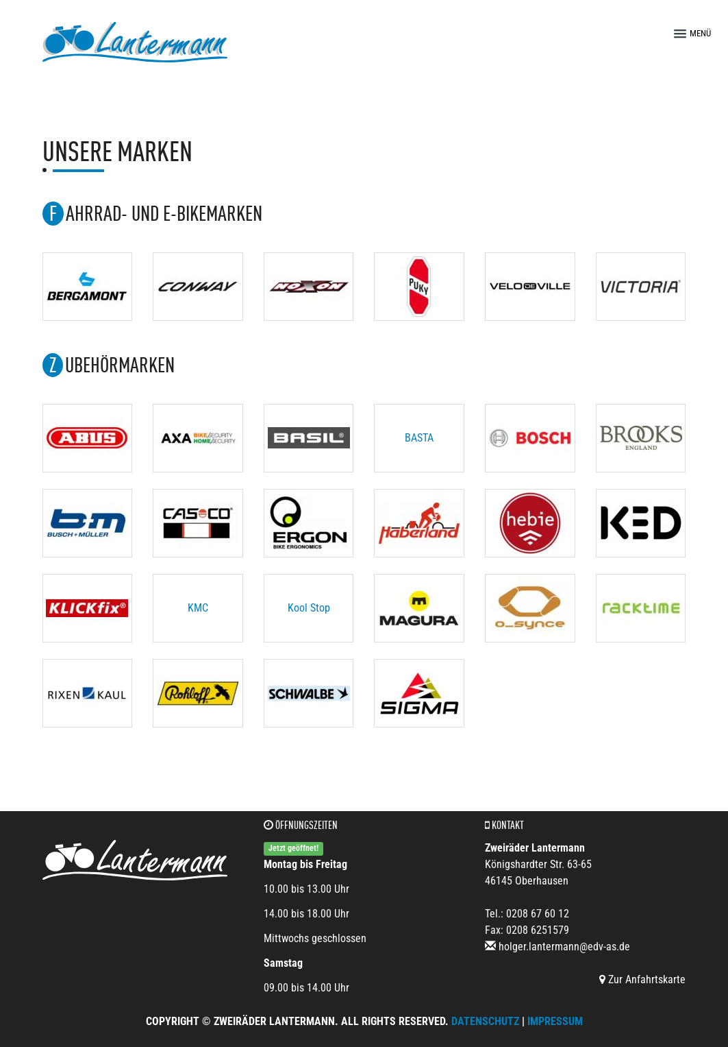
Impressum (555, 1021)
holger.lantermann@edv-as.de (564, 946)
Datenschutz (485, 1021)
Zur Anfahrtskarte (642, 979)
